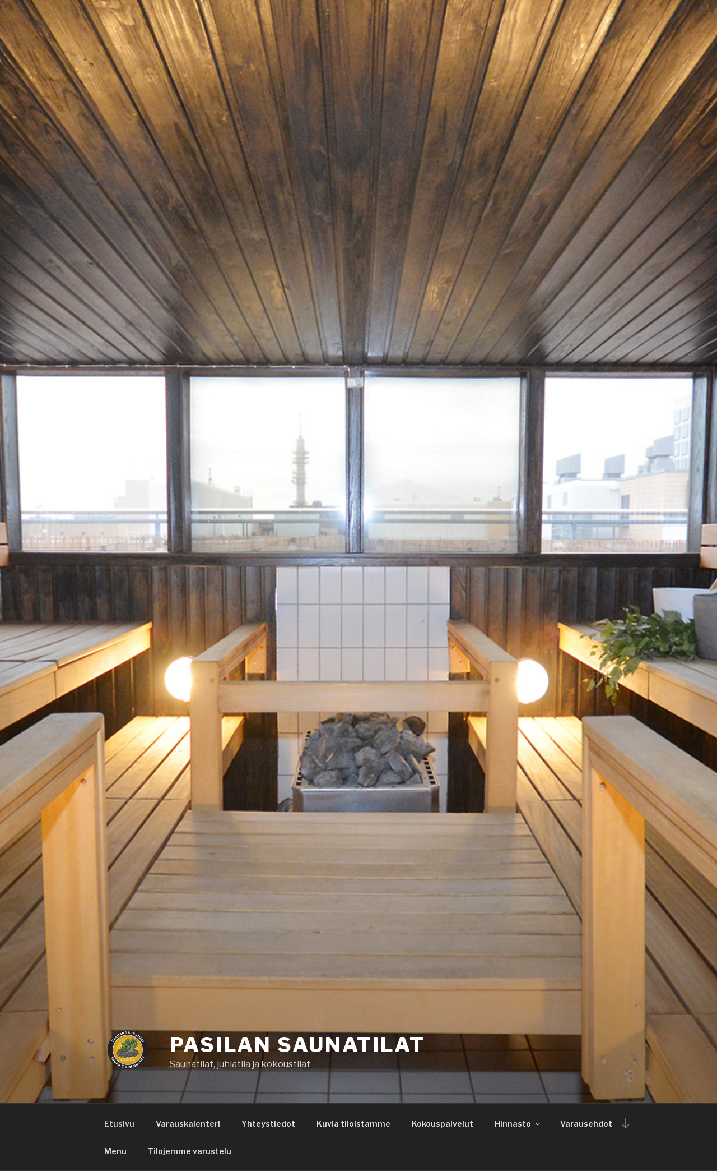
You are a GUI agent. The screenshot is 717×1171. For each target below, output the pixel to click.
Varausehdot (586, 1123)
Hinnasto (518, 1123)
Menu (115, 1151)
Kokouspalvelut (442, 1123)
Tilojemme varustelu (189, 1151)
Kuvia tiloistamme (353, 1123)
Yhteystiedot (268, 1123)
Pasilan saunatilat (297, 1044)
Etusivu (119, 1123)
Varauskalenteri (188, 1123)
